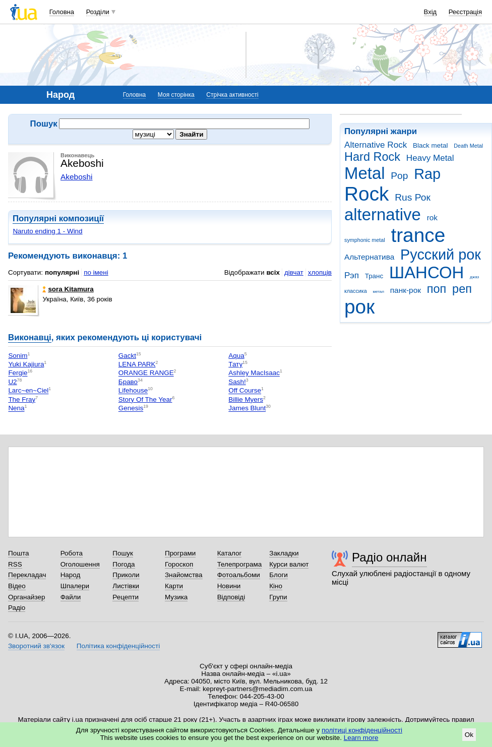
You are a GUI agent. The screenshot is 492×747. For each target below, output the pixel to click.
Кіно (275, 586)
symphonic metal (364, 240)
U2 (12, 382)
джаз (474, 277)
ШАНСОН (426, 272)
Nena (16, 408)
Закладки (283, 553)
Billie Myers (245, 399)
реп (462, 288)
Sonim (17, 355)
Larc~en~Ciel (28, 391)
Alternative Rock (375, 145)
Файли (70, 597)
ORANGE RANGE (146, 373)
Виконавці (29, 337)
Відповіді (231, 597)
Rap (427, 174)
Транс (374, 276)
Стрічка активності (232, 94)
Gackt (127, 355)
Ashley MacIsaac (254, 373)
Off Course (244, 391)
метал (378, 291)
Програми (180, 553)
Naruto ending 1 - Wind (47, 231)
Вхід (430, 12)
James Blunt (247, 408)
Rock (366, 194)
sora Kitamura (67, 289)
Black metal (430, 145)
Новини (229, 586)
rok (432, 217)
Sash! (236, 382)
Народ (70, 575)
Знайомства (184, 575)
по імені (96, 272)
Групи (278, 597)
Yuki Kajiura (26, 364)
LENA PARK (137, 364)
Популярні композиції (58, 218)
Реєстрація (465, 12)
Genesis (130, 408)
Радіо (16, 607)
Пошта (18, 553)
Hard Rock (372, 156)
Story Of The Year (145, 399)
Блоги (278, 575)
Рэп (351, 275)
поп (437, 288)
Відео (17, 586)
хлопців (320, 272)
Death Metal (468, 146)
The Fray (21, 399)
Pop (399, 175)
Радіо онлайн (389, 557)
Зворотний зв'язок (36, 646)
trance (418, 235)
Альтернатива (369, 257)
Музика (176, 597)
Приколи (125, 575)
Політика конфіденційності (118, 646)
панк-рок (405, 290)
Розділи (97, 12)
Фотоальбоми (238, 575)
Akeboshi (76, 176)
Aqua (236, 355)
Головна (61, 12)
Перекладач (27, 575)
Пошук (122, 553)
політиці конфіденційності (362, 730)
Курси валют (289, 564)
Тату (235, 364)
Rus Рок (412, 197)
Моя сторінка (176, 94)
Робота (71, 553)
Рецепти (125, 597)
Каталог (229, 553)
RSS (15, 564)
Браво (128, 382)
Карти (174, 586)
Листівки (125, 586)
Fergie (17, 373)
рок (359, 307)
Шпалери (74, 586)
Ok (469, 734)
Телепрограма (239, 564)
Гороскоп (179, 564)
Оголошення (80, 564)
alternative (382, 214)
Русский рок (440, 254)
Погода (123, 564)
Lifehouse (133, 391)
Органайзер (26, 597)
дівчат (293, 272)
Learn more (361, 737)
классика (355, 291)
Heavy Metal (430, 158)
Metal (364, 173)
